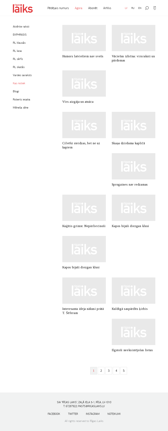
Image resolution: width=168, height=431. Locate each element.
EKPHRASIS (20, 34)
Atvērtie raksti (21, 26)
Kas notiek (19, 83)
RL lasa (17, 51)
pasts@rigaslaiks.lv (91, 406)
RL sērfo (18, 59)
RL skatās (19, 67)
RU (132, 8)
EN (139, 8)
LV (126, 8)
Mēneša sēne (20, 107)
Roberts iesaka (21, 99)
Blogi (16, 91)
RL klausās (19, 42)
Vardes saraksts (22, 75)
